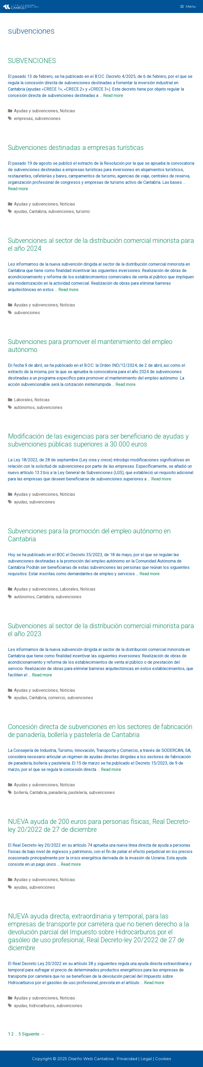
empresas (23, 118)
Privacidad (127, 1058)
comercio (56, 697)
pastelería (77, 792)
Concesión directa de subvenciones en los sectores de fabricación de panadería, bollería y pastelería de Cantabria (100, 731)
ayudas (20, 211)
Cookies (163, 1058)
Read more (113, 95)
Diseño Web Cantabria (91, 1058)
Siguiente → (33, 1034)
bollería (21, 792)
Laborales (23, 399)
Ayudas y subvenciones (36, 110)
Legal (146, 1058)
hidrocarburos (41, 1005)
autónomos (24, 407)
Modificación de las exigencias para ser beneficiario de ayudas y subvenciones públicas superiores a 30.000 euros (98, 440)
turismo (83, 211)
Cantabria (37, 211)
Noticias (67, 110)
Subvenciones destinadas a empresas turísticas (76, 147)
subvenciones (48, 118)
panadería (58, 792)
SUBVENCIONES (32, 61)
